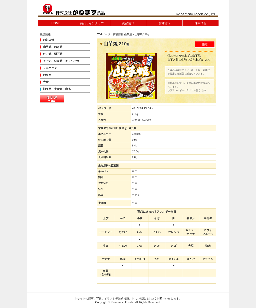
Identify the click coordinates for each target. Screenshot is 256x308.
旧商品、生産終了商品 (57, 89)
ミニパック (50, 68)
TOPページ (103, 34)
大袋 (46, 82)
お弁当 (47, 75)
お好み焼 (48, 39)
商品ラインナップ (92, 23)
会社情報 (164, 23)
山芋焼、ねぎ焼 (52, 46)
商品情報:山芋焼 (122, 34)
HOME (55, 23)
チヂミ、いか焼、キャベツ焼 (61, 61)
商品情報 (128, 23)
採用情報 (201, 23)
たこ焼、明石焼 (52, 54)
